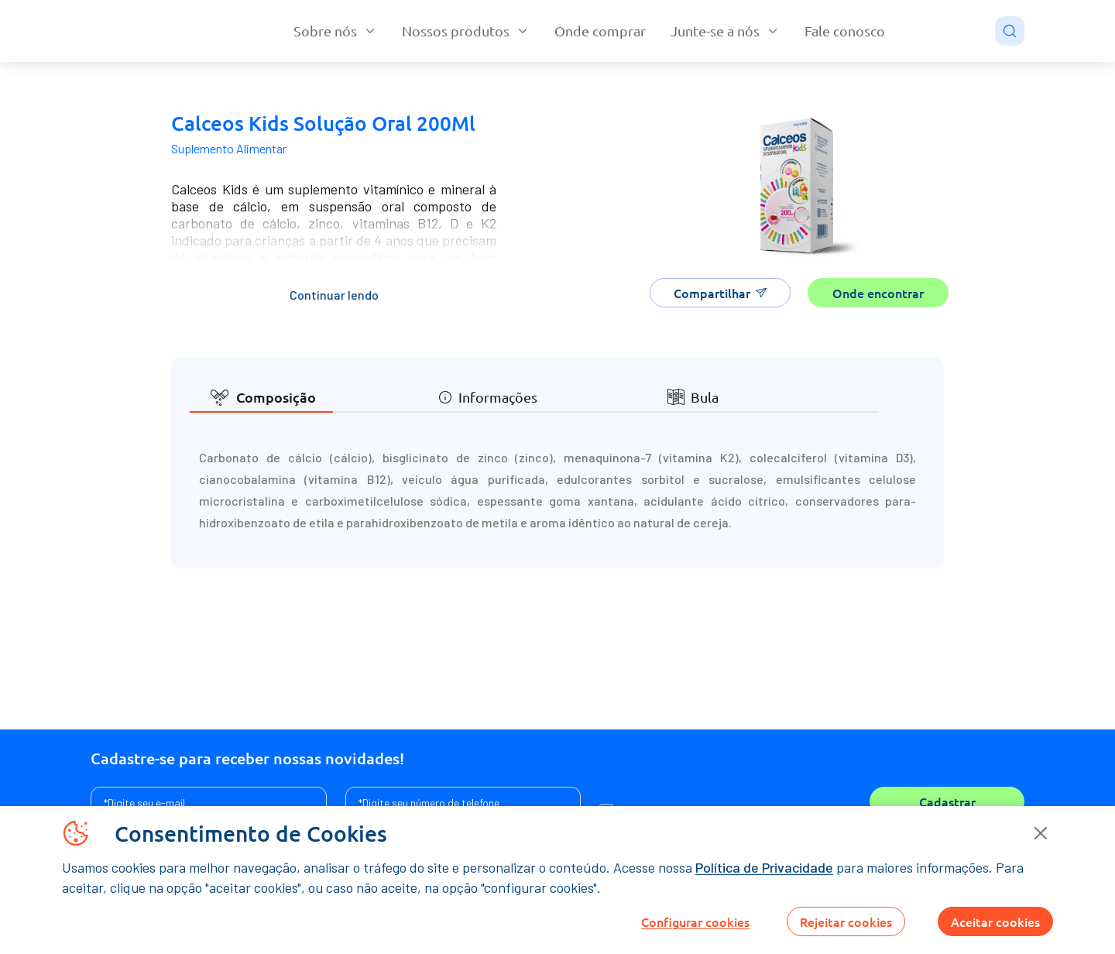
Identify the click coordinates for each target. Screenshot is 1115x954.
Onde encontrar (878, 292)
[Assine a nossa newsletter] (209, 802)
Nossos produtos (466, 30)
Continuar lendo (334, 294)
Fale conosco (845, 30)
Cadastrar (947, 801)
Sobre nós (335, 30)
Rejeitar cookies (846, 921)
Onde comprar (600, 30)
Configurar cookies (695, 921)
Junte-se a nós (725, 30)
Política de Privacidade (764, 867)
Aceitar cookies (995, 921)
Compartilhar (720, 292)
